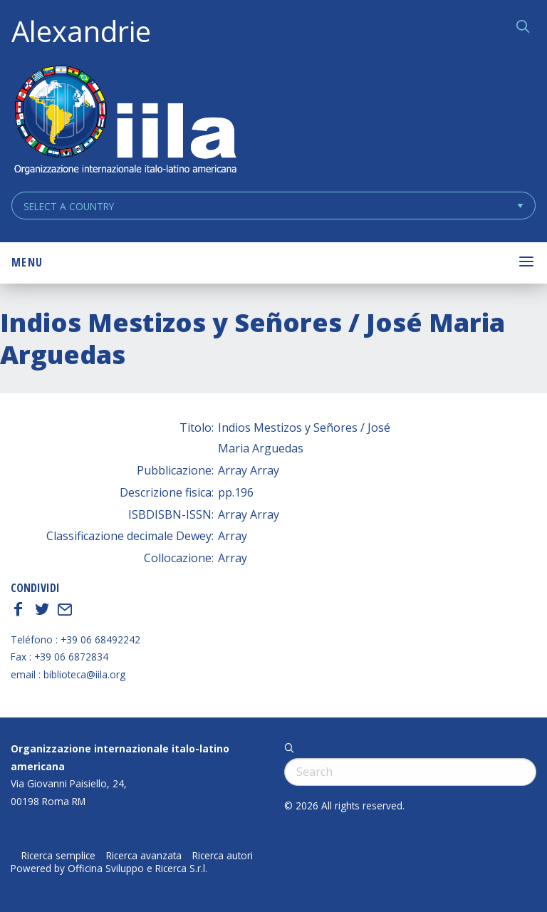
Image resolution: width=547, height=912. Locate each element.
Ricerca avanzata (144, 856)
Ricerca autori (222, 856)
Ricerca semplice (58, 856)
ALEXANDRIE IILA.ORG (124, 121)
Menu (27, 262)
